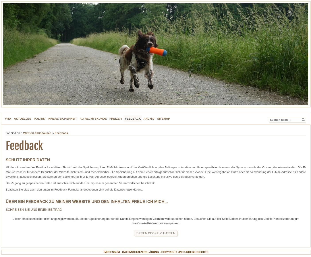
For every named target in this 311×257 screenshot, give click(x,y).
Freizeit (115, 118)
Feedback (133, 118)
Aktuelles (22, 118)
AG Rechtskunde (93, 118)
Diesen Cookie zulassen (156, 233)
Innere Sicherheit (62, 118)
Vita (8, 118)
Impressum (112, 252)
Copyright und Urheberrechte (185, 252)
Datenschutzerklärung (140, 252)
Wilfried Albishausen (37, 133)
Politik (39, 118)
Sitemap (163, 118)
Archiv (149, 118)
